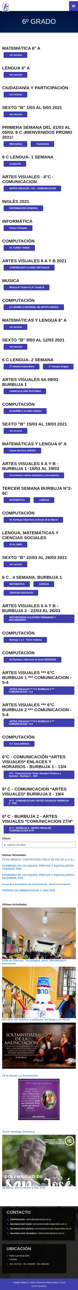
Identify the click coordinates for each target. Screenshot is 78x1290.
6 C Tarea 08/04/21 (19, 744)
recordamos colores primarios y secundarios (34, 475)
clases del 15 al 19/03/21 (22, 450)
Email (62, 1282)
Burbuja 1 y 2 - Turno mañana (25, 640)
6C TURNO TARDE (19, 248)
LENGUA (44, 500)
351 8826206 (43, 1264)
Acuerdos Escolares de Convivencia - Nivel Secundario (36, 884)
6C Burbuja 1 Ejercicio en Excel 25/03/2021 (32, 659)
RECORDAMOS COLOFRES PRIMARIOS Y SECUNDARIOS (32, 618)
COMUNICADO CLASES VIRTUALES (29, 267)
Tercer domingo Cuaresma (18, 1131)
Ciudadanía (42, 144)
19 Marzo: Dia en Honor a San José (23, 1187)
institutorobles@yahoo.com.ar (51, 1233)
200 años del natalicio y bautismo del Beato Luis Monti (36, 1019)
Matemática (15, 144)
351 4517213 (16, 1264)
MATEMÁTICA (17, 500)
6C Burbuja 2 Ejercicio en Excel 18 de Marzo (33, 520)
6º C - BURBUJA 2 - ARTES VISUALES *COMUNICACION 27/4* (30, 829)
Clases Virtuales (18, 228)
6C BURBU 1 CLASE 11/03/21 (25, 411)
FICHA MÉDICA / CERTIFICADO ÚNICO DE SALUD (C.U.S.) (38, 859)
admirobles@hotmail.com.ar (38, 1219)
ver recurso (15, 55)
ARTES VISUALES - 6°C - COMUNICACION (32, 188)
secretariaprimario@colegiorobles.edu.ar (53, 1228)
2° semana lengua (58, 366)
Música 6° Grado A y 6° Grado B (26, 287)
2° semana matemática (21, 366)
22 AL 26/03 (15, 544)
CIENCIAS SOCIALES (21, 592)
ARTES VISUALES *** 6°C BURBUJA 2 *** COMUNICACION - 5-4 (31, 722)
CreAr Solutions (39, 1286)
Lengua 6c (15, 163)
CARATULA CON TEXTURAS (25, 391)
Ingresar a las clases (16, 845)
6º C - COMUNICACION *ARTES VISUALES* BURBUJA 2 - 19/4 (39, 802)
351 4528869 (29, 1264)
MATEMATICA (17, 584)
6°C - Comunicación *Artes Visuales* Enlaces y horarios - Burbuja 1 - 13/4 (35, 774)
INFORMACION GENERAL (23, 208)
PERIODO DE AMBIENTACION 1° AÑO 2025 (28, 890)
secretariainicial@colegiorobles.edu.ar (50, 1224)
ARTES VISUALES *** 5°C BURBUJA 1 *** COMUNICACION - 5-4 (31, 690)
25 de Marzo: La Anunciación (20, 1075)
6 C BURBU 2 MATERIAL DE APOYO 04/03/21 (34, 307)
